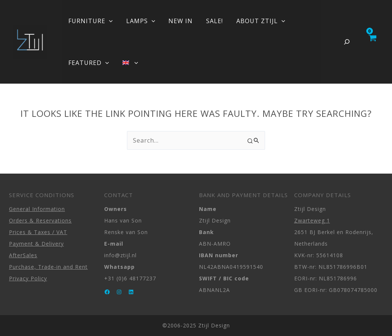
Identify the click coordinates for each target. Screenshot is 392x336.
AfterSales (23, 255)
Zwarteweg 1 (312, 220)
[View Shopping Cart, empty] (372, 42)
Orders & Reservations (40, 220)
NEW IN (177, 21)
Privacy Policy (28, 278)
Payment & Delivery (36, 243)
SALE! (209, 21)
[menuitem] (128, 63)
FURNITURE (90, 21)
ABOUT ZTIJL (254, 21)
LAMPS (138, 21)
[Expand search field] (347, 42)
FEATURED (88, 63)
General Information (37, 208)
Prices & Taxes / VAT (38, 232)
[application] (108, 21)
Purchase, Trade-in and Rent (48, 266)
